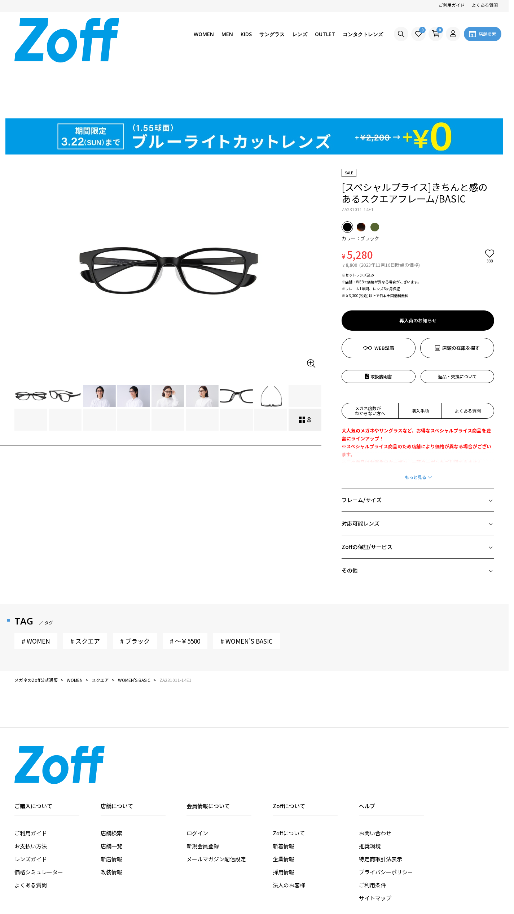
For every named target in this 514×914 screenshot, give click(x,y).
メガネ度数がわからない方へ (370, 355)
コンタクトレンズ (363, 34)
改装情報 (111, 816)
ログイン (197, 777)
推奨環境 (370, 790)
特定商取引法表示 (380, 803)
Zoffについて (289, 777)
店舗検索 (111, 777)
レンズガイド (30, 803)
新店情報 (111, 803)
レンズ (299, 34)
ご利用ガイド (452, 5)
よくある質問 (485, 5)
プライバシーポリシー (386, 816)
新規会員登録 (202, 790)
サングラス (272, 34)
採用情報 (283, 816)
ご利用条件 (372, 829)
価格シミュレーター (38, 816)
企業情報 (283, 803)
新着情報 (283, 790)
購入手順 (420, 355)
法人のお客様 (289, 829)
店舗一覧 (111, 790)
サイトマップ (375, 842)
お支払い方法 (30, 790)
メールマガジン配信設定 (216, 803)
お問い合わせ (375, 777)
